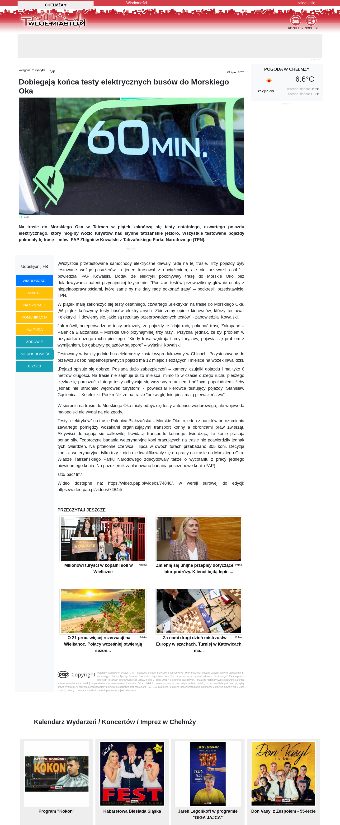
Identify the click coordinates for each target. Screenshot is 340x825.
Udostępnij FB (34, 266)
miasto (34, 293)
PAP (52, 71)
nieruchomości (36, 354)
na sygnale (34, 305)
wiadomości (35, 281)
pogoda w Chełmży (286, 69)
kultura (34, 330)
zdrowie (34, 342)
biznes (34, 366)
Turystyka (38, 70)
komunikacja (34, 317)
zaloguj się (306, 3)
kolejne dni (266, 91)
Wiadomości (136, 3)
